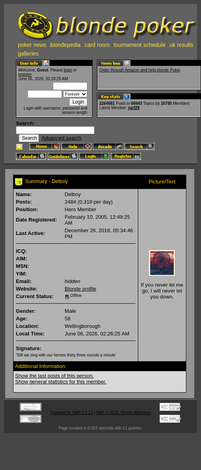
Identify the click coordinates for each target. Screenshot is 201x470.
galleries (28, 53)
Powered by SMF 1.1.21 (71, 412)
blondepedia (65, 45)
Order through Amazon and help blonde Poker (139, 70)
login (68, 70)
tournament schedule (140, 45)
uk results (181, 45)
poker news (32, 45)
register (24, 74)
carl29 (133, 108)
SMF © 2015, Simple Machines (123, 412)
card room (97, 45)
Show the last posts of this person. (54, 376)
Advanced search (61, 138)
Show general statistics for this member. (60, 382)
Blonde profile (81, 289)
